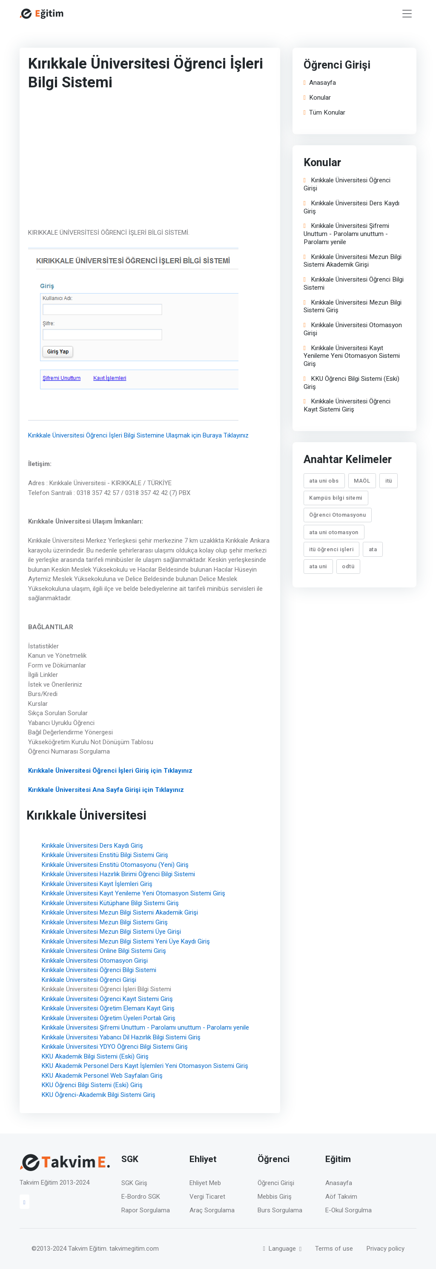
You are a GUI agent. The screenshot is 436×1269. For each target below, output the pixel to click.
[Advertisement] (145, 161)
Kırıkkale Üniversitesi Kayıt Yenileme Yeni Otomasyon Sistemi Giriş (133, 893)
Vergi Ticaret (207, 1196)
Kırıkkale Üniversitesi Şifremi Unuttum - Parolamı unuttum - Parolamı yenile (145, 1027)
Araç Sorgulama (212, 1210)
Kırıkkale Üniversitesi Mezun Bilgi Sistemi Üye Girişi (111, 931)
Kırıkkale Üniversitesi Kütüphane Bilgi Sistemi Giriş (110, 903)
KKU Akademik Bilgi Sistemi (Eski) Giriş (95, 1056)
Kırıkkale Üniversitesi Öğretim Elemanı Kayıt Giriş (108, 1008)
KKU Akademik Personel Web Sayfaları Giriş (102, 1075)
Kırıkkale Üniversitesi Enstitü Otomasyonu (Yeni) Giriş (115, 865)
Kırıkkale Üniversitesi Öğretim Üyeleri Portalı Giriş (108, 1018)
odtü (348, 566)
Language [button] (280, 1248)
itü (388, 481)
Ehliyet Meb (205, 1183)
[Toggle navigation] (407, 13)
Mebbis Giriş (275, 1196)
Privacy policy (385, 1248)
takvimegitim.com (134, 1248)
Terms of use (334, 1248)
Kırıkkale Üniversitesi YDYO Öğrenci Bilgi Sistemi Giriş (115, 1046)
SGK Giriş (134, 1183)
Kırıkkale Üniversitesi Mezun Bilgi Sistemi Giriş (105, 922)
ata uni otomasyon (334, 532)
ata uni (318, 566)
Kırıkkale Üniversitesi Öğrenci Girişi (89, 980)
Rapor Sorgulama (145, 1210)
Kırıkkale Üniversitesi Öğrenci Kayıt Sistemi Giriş (107, 999)
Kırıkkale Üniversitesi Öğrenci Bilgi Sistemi (99, 970)
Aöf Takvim (341, 1196)
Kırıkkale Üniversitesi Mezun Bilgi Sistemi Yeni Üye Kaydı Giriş (126, 941)
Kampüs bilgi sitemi (336, 498)
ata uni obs (324, 481)
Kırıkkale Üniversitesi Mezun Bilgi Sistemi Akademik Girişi (120, 912)
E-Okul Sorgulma (348, 1210)
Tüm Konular (324, 113)
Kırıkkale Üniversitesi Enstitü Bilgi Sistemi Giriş (105, 855)
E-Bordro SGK (140, 1196)
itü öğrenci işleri (332, 549)
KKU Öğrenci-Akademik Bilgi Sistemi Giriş (98, 1095)
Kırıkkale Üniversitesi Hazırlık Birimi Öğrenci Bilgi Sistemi (118, 874)
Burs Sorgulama (280, 1210)
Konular (317, 98)
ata (373, 549)
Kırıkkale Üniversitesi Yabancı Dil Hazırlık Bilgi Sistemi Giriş (121, 1037)
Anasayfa (320, 83)
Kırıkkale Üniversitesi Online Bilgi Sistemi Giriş (104, 951)
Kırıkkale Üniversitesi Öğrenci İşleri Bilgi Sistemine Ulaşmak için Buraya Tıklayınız (138, 435)
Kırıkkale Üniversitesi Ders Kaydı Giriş (92, 845)
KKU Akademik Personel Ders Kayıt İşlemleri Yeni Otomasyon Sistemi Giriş (145, 1066)
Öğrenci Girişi (276, 1183)
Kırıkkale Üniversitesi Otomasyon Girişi (95, 960)
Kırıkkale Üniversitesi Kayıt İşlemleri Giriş (97, 884)
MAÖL (362, 481)
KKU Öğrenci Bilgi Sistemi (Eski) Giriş (92, 1085)
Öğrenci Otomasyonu (338, 515)
